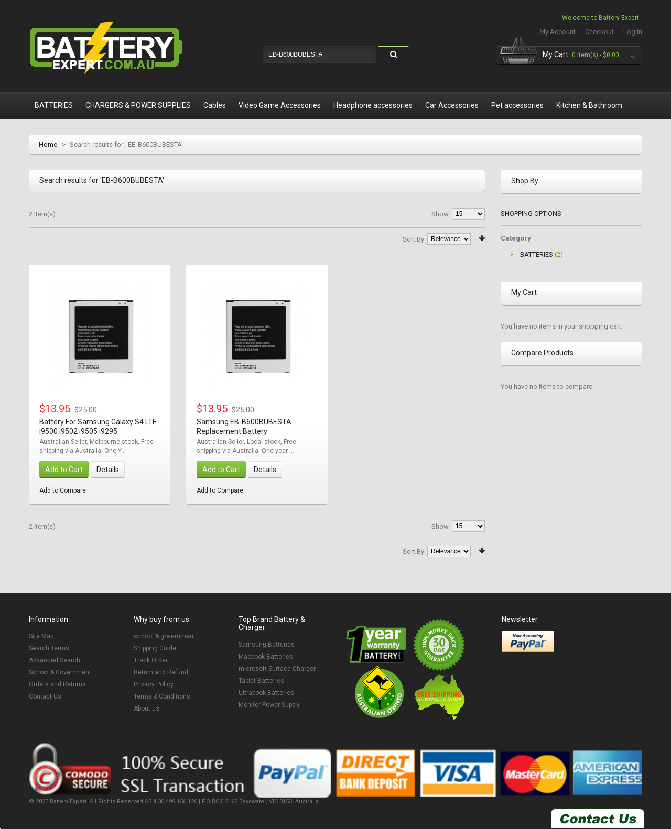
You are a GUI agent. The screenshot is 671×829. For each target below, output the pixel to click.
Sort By (413, 239)
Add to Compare (62, 490)
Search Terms (49, 648)
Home (48, 144)
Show (440, 214)
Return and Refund (161, 672)
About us (146, 708)
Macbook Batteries (266, 656)
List (47, 237)
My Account (557, 32)
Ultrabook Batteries (266, 692)
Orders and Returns (57, 684)
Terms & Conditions (162, 696)
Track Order (151, 660)
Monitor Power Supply (269, 704)
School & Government (60, 672)
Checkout (599, 32)
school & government (165, 636)
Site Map (41, 636)
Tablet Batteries (261, 680)
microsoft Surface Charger (277, 668)
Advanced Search (54, 660)
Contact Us (45, 696)
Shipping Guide (155, 648)
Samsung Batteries (267, 644)
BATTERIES (536, 254)
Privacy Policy (154, 684)
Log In (632, 32)
